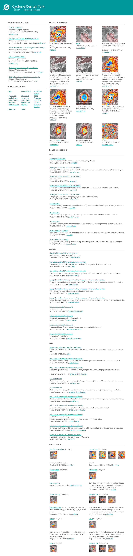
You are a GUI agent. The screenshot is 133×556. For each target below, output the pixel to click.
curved (36, 102)
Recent (17, 10)
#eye (58, 140)
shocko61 (73, 181)
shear (36, 96)
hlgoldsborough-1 (75, 485)
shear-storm (26, 100)
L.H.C (35, 81)
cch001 (72, 208)
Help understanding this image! (61, 307)
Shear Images (55, 494)
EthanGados (80, 48)
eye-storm (12, 96)
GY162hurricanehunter (78, 374)
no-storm (25, 98)
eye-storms (25, 102)
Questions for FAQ (15, 27)
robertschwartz (73, 275)
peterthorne (13, 34)
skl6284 (79, 82)
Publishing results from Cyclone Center (23, 68)
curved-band (26, 91)
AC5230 (53, 50)
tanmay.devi (75, 257)
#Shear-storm (55, 508)
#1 (73, 264)
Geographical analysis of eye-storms (63, 253)
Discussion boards (32, 10)
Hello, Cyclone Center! (17, 57)
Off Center (93, 470)
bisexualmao (71, 226)
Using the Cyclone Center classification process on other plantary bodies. (77, 280)
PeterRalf (74, 199)
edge (23, 109)
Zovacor (53, 120)
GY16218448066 (107, 145)
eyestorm (37, 100)
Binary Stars (54, 470)
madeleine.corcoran (75, 311)
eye (10, 91)
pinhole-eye (13, 98)
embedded (25, 96)
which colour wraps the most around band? (66, 359)
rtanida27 (71, 439)
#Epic (78, 43)
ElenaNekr (115, 465)
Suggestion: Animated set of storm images (24, 77)
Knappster (54, 145)
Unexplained (93, 494)
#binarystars (55, 483)
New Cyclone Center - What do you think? (24, 39)
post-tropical (14, 100)
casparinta (93, 449)
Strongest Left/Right (57, 159)
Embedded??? (55, 204)
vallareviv (37, 52)
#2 (59, 264)
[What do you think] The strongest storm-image (26, 48)
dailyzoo (24, 105)
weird (52, 519)
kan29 (40, 72)
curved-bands (14, 105)
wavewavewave (73, 293)
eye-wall (12, 102)
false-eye (37, 98)
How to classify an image (59, 231)
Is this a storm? (56, 379)
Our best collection (57, 449)
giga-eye (12, 109)
